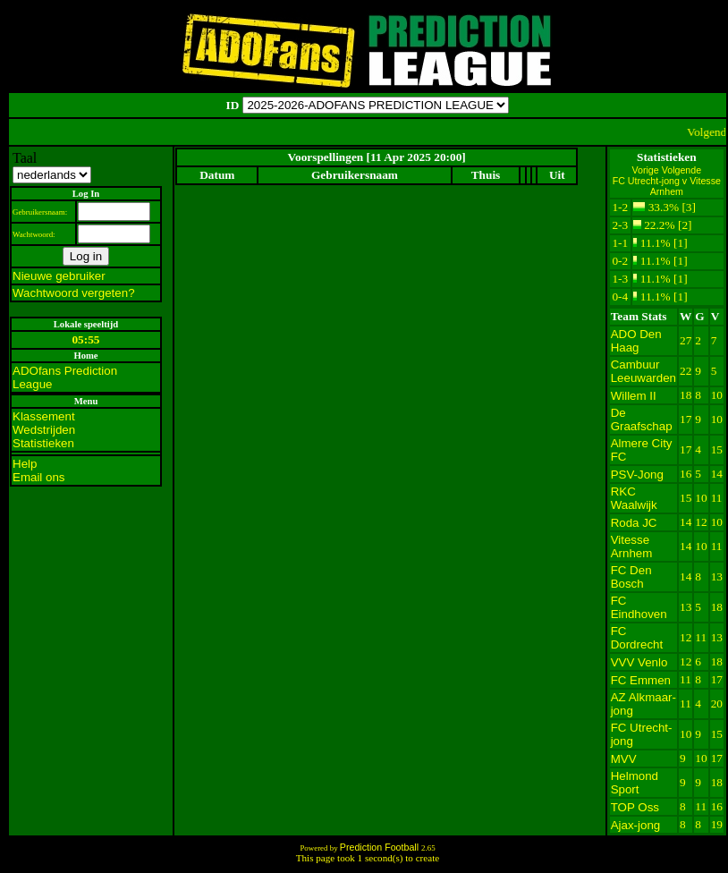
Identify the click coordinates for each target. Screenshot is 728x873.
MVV (624, 759)
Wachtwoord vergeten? (74, 293)
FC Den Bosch (631, 577)
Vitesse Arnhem (632, 546)
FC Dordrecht (637, 637)
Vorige (647, 170)
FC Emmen (641, 680)
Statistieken (43, 443)
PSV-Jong (637, 474)
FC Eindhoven (639, 607)
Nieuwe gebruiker (59, 276)
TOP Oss (635, 807)
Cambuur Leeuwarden (643, 371)
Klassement (44, 416)
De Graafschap (642, 419)
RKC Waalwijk (634, 498)
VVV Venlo (639, 662)
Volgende (681, 170)
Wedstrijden (44, 429)
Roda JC (634, 523)
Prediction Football (380, 847)
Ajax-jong (636, 825)
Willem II (633, 396)
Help (25, 463)
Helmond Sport (634, 782)
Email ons (39, 477)
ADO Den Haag (636, 340)
